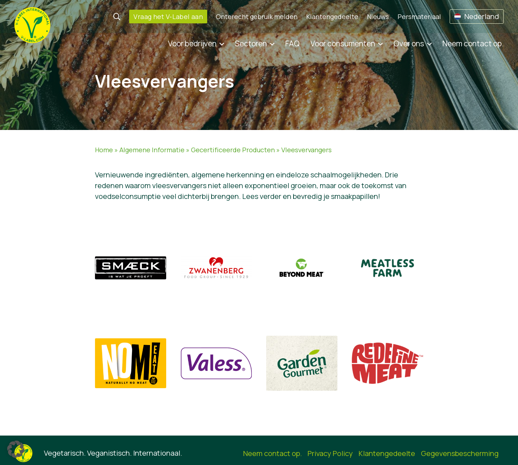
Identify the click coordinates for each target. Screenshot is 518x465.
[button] (16, 449)
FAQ (292, 43)
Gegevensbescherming (460, 453)
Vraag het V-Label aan (168, 16)
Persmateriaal (419, 16)
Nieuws (378, 16)
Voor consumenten (342, 43)
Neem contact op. (473, 43)
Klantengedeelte (332, 16)
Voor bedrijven (192, 43)
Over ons (409, 43)
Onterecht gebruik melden (256, 16)
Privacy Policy (330, 453)
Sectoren (251, 43)
